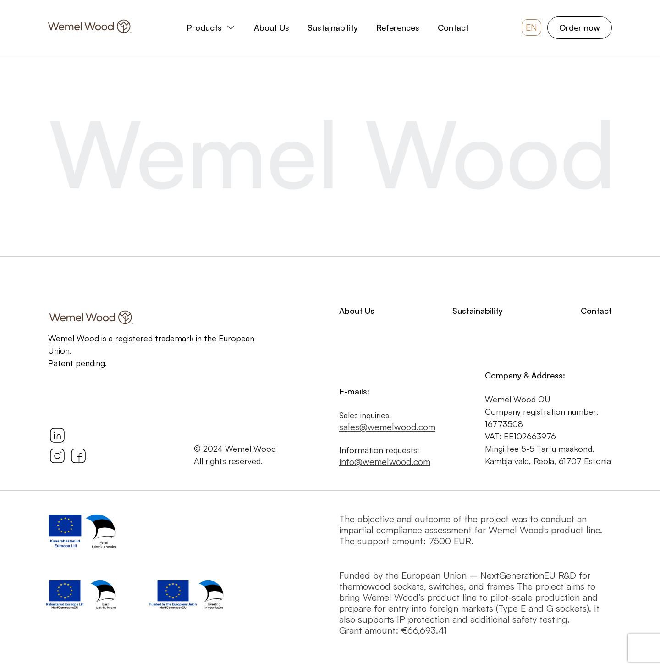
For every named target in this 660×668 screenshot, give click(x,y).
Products (204, 27)
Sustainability (333, 27)
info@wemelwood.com (384, 461)
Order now (579, 27)
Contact (453, 27)
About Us (271, 27)
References (397, 27)
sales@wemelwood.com (387, 427)
